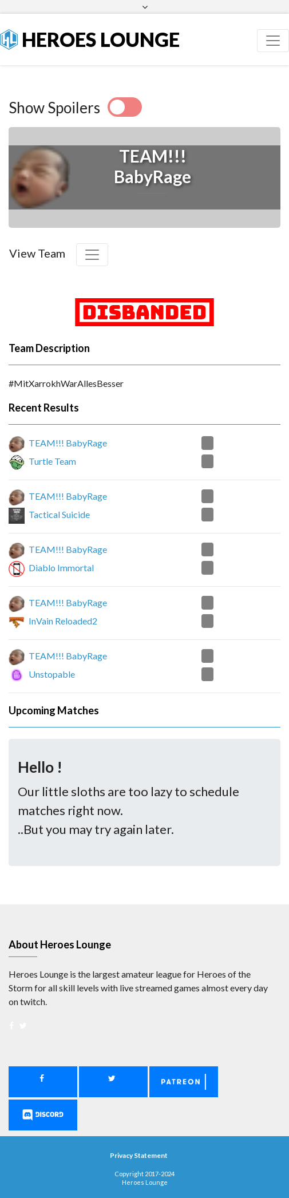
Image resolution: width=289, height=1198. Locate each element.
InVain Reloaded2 (63, 620)
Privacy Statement (139, 1155)
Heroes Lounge (90, 39)
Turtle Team (52, 461)
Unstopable (52, 674)
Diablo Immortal (61, 567)
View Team (37, 253)
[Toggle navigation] (273, 40)
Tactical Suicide (59, 514)
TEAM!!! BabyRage (68, 442)
